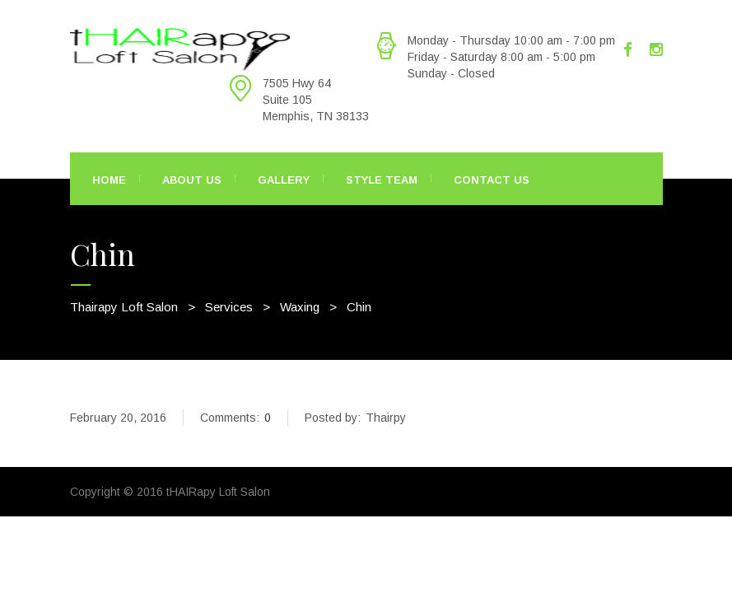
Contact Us (491, 180)
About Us (191, 180)
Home (109, 180)
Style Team (381, 180)
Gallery (284, 180)
